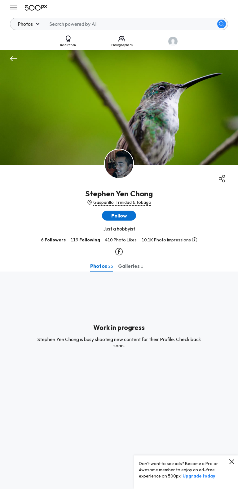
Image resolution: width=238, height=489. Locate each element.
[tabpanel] (119, 380)
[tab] (102, 266)
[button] (119, 216)
